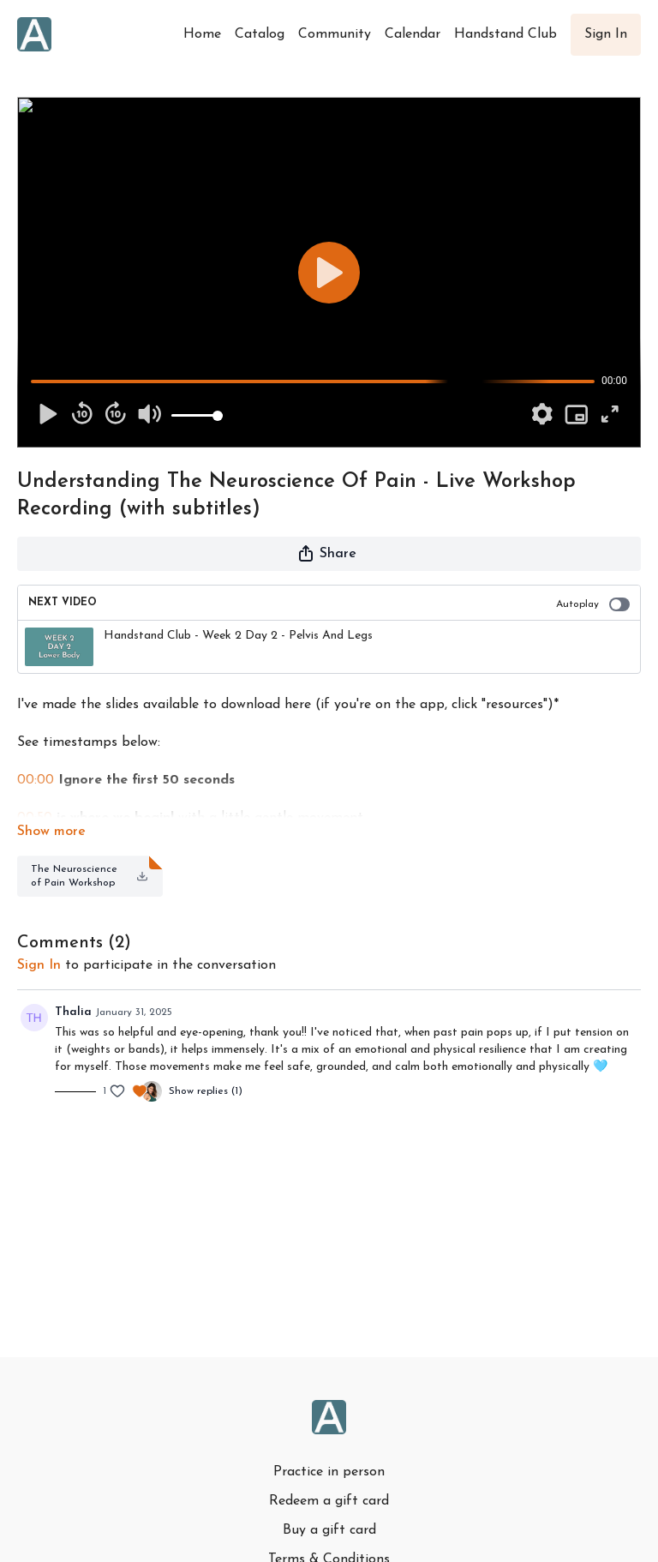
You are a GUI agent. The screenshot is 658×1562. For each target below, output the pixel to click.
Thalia (73, 1012)
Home (202, 34)
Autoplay (593, 604)
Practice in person (329, 1472)
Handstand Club (505, 34)
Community (334, 34)
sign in (39, 965)
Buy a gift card (329, 1530)
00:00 (35, 780)
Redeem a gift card (329, 1501)
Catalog (259, 34)
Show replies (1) (205, 1091)
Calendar (412, 34)
